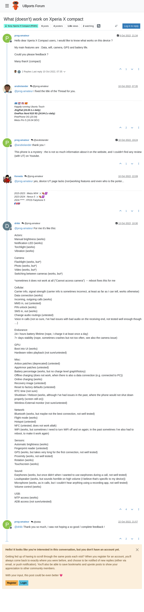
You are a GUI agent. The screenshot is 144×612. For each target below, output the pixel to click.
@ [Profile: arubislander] (23, 144)
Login (23, 583)
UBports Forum (33, 6)
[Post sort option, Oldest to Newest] (116, 26)
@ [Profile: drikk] (18, 526)
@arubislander (40, 140)
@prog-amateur (39, 86)
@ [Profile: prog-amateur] (23, 91)
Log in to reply (131, 26)
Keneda (18, 176)
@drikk (36, 522)
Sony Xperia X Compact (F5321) (21, 26)
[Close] (137, 550)
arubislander (21, 86)
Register (11, 583)
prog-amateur (21, 35)
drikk (17, 223)
